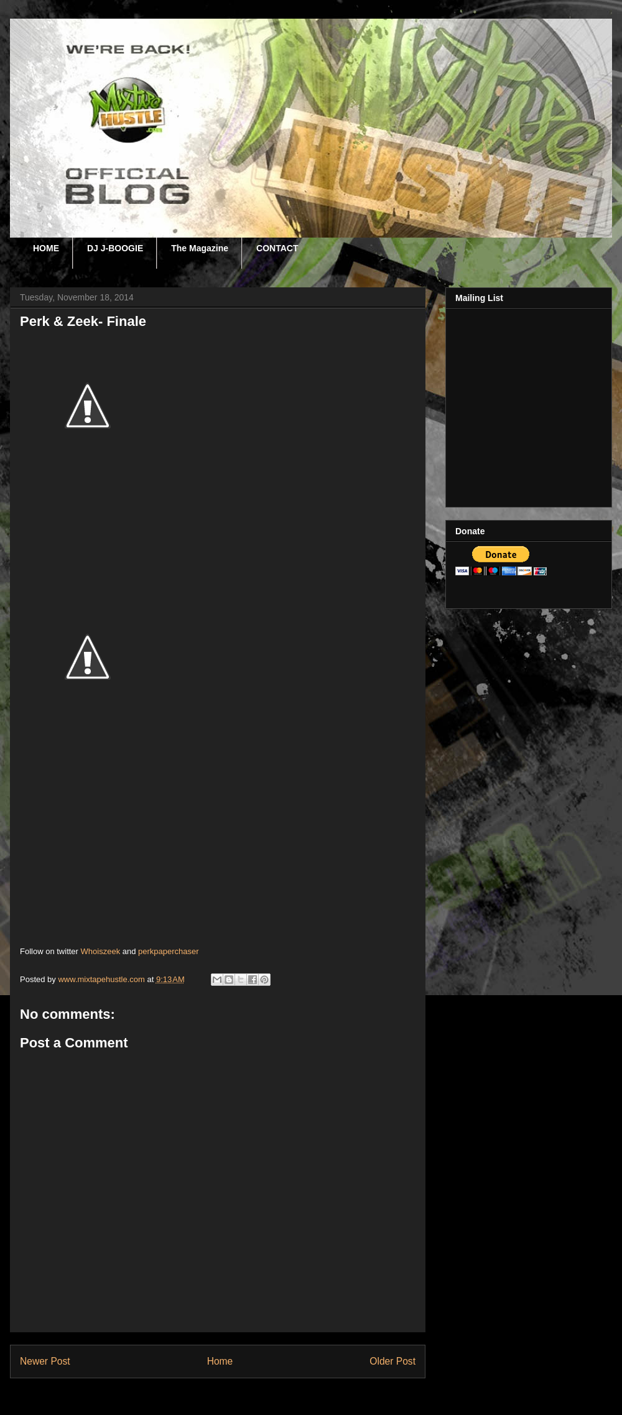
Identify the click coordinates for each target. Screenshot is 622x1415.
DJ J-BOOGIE (115, 248)
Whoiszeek (101, 951)
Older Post (392, 1361)
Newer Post (45, 1361)
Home (220, 1361)
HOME (46, 248)
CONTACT (277, 248)
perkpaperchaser (168, 951)
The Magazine (199, 248)
